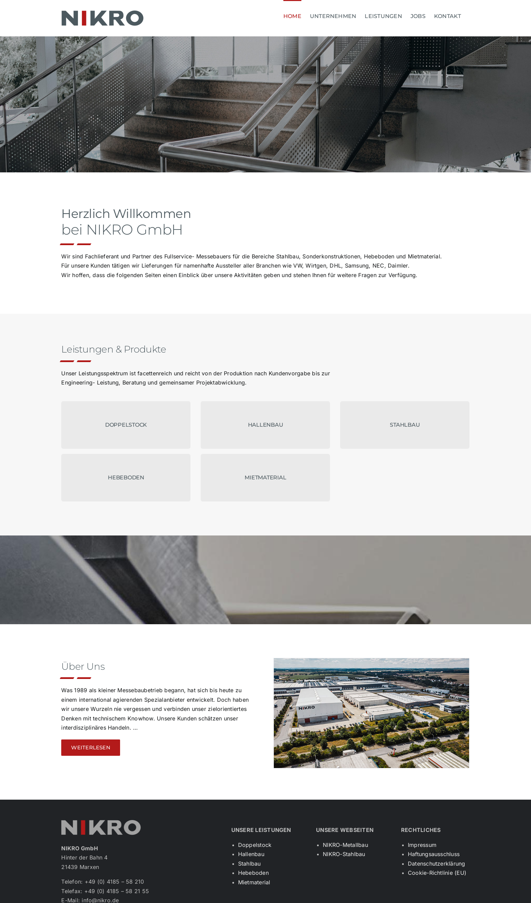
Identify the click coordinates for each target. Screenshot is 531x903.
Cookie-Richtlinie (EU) (437, 872)
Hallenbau (251, 854)
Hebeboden (253, 872)
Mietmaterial (254, 882)
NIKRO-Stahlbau (344, 854)
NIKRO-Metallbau (345, 844)
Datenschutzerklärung (436, 863)
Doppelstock (255, 844)
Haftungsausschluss (434, 854)
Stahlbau (249, 863)
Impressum (422, 844)
